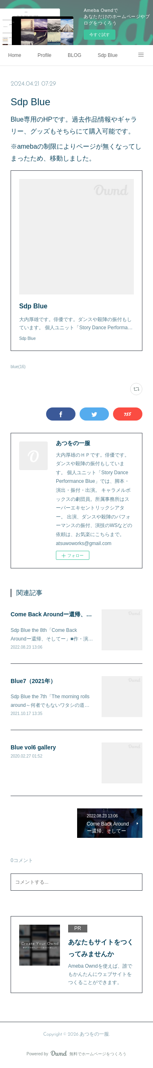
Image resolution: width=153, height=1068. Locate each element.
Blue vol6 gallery (33, 747)
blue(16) (18, 366)
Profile (44, 55)
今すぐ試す (99, 34)
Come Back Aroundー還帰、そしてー (60, 614)
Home (14, 55)
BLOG (74, 55)
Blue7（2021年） (33, 681)
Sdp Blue (108, 55)
